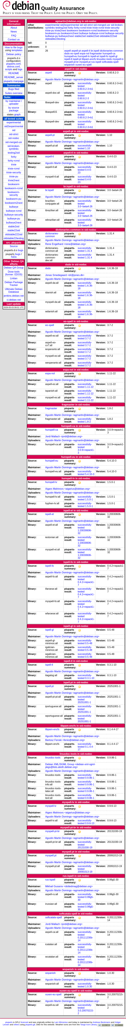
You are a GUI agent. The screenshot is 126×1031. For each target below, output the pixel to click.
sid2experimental (13, 126)
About (13, 27)
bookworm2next (14, 203)
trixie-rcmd (14, 168)
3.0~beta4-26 (85, 206)
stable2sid (13, 226)
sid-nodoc (17, 97)
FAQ (13, 35)
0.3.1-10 (89, 678)
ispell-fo (104, 56)
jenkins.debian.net (14, 295)
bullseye (13, 206)
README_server (13, 77)
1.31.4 (88, 251)
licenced (24, 1022)
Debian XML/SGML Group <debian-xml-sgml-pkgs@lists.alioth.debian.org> (70, 765)
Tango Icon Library (88, 1024)
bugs (20, 250)
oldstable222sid (13, 234)
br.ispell (95, 50)
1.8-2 (88, 421)
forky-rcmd (14, 160)
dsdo (67, 53)
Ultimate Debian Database (14, 290)
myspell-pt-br (71, 62)
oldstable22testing (14, 238)
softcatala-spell (110, 62)
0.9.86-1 (89, 777)
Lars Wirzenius (61, 1022)
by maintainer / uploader (14, 102)
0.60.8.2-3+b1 (85, 89)
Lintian (13, 278)
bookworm (13, 184)
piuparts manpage (14, 81)
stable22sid (13, 230)
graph (17, 114)
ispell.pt (77, 59)
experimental (14, 122)
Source (14, 246)
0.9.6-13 (89, 823)
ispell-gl (113, 56)
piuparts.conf (13, 63)
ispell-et (94, 56)
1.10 (87, 148)
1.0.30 (88, 986)
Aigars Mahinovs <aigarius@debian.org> (67, 488)
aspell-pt (76, 50)
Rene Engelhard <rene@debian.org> (65, 244)
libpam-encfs (89, 59)
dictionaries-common (111, 50)
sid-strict (13, 134)
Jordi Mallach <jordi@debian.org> (63, 436)
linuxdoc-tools (104, 59)
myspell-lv (118, 59)
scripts (8, 69)
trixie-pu (13, 176)
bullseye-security (14, 214)
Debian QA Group (13, 267)
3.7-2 (88, 338)
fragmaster (96, 53)
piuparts (8, 1022)
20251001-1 (84, 702)
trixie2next (13, 180)
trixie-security (13, 172)
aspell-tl (86, 50)
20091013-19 (85, 871)
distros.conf (13, 66)
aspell (67, 50)
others (16, 1024)
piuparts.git (30, 1024)
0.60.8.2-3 (83, 98)
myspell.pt (85, 62)
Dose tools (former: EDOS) (13, 273)
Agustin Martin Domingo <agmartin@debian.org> (72, 79)
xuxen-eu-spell (83, 64)
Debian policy (13, 54)
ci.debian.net (14, 299)
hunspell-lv (84, 56)
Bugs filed (13, 89)
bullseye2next (13, 222)
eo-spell (74, 53)
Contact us (14, 39)
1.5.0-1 (89, 499)
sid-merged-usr (13, 142)
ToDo (14, 257)
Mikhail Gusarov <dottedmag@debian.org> (69, 886)
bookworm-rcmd (14, 188)
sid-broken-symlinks (13, 147)
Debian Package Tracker (14, 283)
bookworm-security (14, 193)
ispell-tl (68, 59)
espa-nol (84, 53)
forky (13, 156)
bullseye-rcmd (13, 210)
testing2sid (14, 152)
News (14, 31)
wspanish (69, 64)
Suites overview (13, 93)
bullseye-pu (13, 218)
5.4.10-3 (89, 474)
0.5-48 (88, 643)
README (13, 73)
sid (13, 130)
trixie (13, 164)
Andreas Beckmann (101, 1022)
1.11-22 (89, 387)
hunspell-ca (109, 53)
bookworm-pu (13, 199)
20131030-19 (85, 847)
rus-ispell (96, 62)
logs (20, 69)
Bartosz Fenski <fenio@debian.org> (65, 740)
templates (17, 50)
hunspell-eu (70, 56)
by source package (13, 109)
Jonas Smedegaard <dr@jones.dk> (64, 275)
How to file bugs (14, 47)
